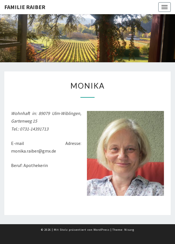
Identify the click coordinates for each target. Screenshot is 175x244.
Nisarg (129, 230)
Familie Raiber (24, 6)
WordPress (101, 230)
